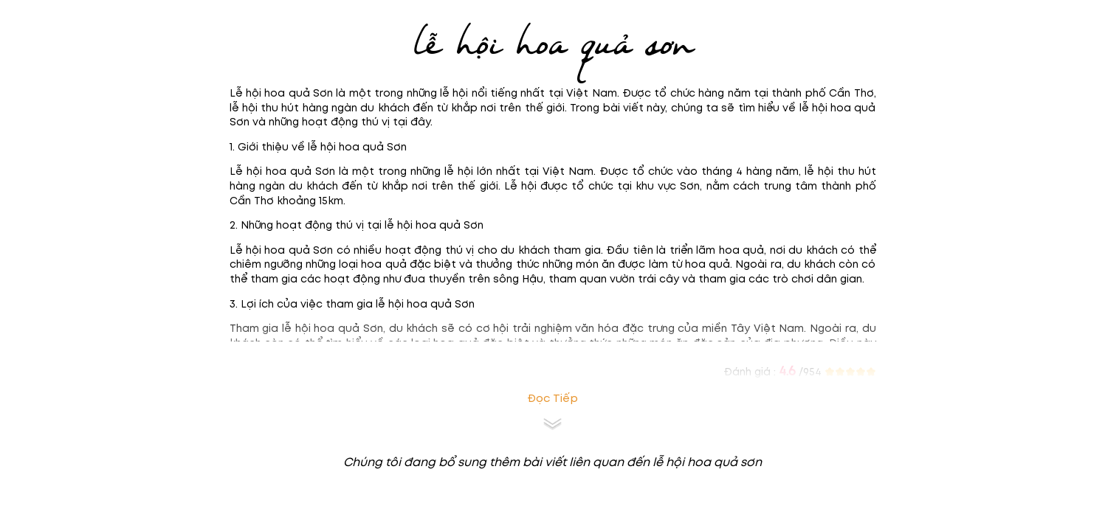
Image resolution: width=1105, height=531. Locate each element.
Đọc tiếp (552, 399)
